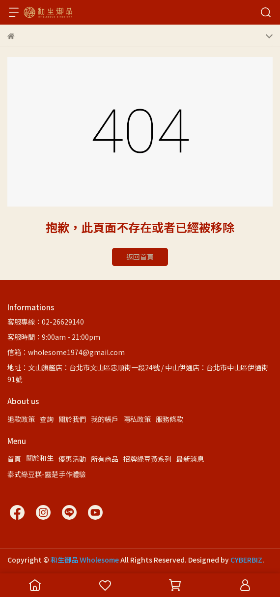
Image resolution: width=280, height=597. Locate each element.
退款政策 (21, 419)
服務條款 (169, 419)
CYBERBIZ (246, 560)
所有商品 (104, 459)
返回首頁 (140, 257)
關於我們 (72, 419)
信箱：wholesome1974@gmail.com (66, 352)
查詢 (47, 419)
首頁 (14, 459)
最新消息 (190, 459)
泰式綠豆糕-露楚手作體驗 (46, 474)
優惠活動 (72, 459)
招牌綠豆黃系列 (147, 459)
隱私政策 (137, 419)
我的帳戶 (104, 419)
